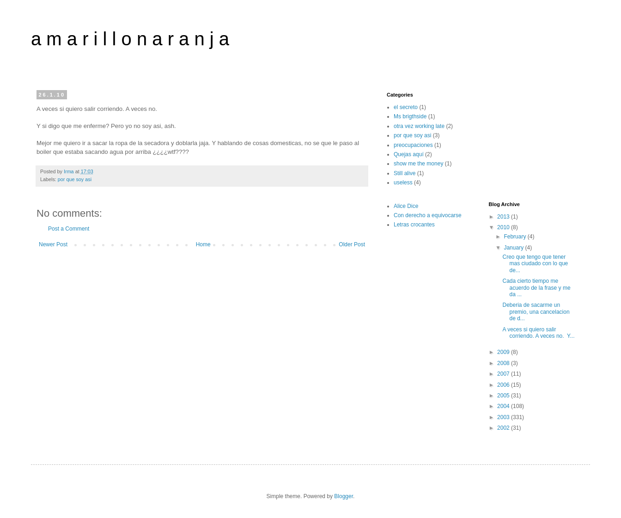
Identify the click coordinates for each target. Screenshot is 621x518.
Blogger (343, 496)
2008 (504, 363)
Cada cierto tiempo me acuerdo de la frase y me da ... (536, 288)
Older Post (352, 244)
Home (203, 244)
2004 (504, 406)
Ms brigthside (410, 116)
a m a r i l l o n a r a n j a (130, 39)
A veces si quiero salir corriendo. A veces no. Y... (538, 332)
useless (403, 182)
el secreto (406, 107)
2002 (504, 428)
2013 (504, 216)
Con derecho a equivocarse (428, 215)
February (515, 236)
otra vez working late (419, 126)
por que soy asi (74, 179)
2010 (504, 227)
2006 (504, 385)
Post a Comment (68, 228)
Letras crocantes (414, 224)
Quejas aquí (409, 154)
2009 (504, 352)
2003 (504, 417)
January (514, 247)
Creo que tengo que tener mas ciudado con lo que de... (535, 264)
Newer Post (53, 244)
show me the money (418, 163)
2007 (504, 374)
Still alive (404, 173)
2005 (504, 395)
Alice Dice (406, 206)
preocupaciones (413, 145)
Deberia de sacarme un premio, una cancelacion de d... (535, 312)
